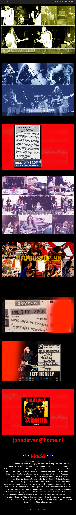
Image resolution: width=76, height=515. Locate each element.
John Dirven (6, 2)
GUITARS (66, 2)
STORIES (71, 2)
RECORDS (56, 2)
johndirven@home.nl (38, 439)
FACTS (61, 2)
